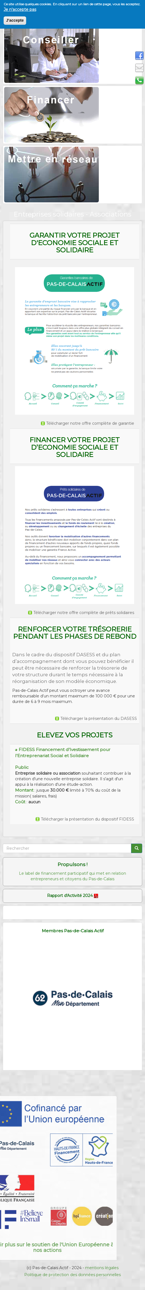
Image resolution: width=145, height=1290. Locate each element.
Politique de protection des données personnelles (72, 1274)
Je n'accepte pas (20, 8)
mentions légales (102, 1267)
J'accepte (15, 19)
